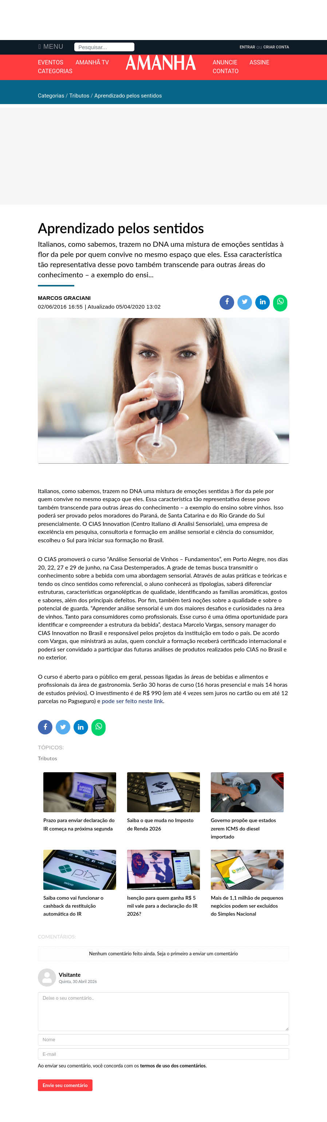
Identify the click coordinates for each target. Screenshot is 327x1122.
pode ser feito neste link (132, 700)
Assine (259, 62)
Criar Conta (276, 47)
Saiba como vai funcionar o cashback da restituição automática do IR (73, 906)
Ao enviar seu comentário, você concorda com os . (122, 1066)
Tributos (47, 758)
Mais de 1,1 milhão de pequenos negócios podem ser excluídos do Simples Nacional (247, 906)
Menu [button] (53, 46)
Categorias (55, 71)
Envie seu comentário (65, 1085)
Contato (226, 71)
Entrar (247, 47)
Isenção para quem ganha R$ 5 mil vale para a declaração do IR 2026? (162, 906)
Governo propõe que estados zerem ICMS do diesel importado (243, 828)
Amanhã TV (92, 62)
